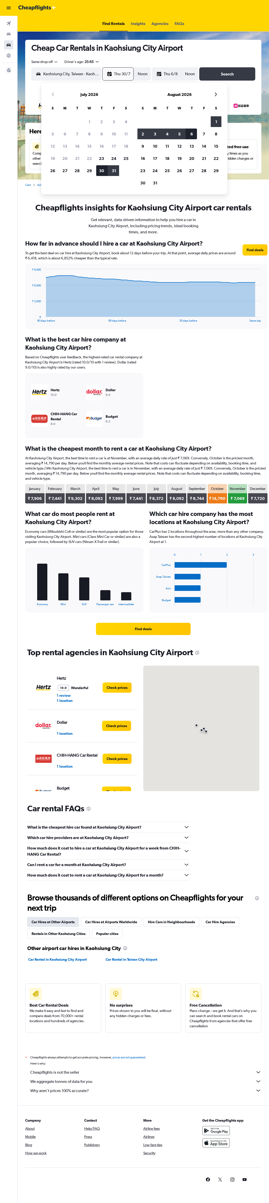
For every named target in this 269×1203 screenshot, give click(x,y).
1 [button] (89, 121)
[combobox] (44, 61)
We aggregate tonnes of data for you (145, 1081)
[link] (255, 250)
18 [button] (126, 146)
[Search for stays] (8, 34)
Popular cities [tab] (107, 934)
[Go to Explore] (8, 55)
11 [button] (126, 134)
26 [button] (52, 170)
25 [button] (126, 158)
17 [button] (114, 146)
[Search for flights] (8, 23)
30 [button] (101, 170)
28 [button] (77, 170)
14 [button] (77, 146)
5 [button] (52, 134)
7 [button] (77, 134)
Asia (40, 185)
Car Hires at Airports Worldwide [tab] (111, 922)
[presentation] (197, 652)
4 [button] (126, 121)
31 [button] (114, 170)
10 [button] (114, 134)
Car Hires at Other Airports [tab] (53, 922)
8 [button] (89, 134)
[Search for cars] (8, 45)
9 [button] (101, 134)
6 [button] (65, 134)
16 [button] (102, 146)
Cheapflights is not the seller (145, 1072)
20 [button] (64, 158)
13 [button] (65, 146)
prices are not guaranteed (128, 1057)
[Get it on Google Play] (216, 1130)
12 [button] (53, 146)
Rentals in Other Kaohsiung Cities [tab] (59, 934)
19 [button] (53, 158)
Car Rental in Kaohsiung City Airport (57, 959)
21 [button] (77, 158)
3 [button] (113, 121)
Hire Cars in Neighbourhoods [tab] (171, 922)
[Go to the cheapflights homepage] (37, 7)
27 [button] (64, 170)
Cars (28, 185)
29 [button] (89, 170)
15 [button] (89, 146)
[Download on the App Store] (216, 1142)
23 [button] (101, 158)
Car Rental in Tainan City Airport (131, 959)
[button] (8, 8)
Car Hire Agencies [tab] (220, 922)
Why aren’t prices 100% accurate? (145, 1090)
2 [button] (101, 121)
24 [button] (113, 158)
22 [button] (89, 158)
